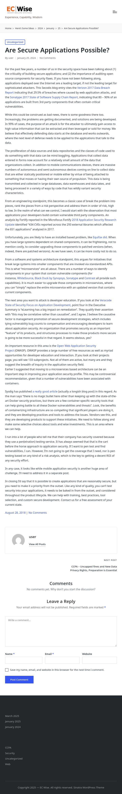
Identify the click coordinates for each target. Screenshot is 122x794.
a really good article (45, 391)
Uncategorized (15, 42)
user (32, 536)
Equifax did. (100, 237)
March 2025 (12, 716)
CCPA (8, 747)
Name (10, 654)
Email (49, 654)
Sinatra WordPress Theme (89, 787)
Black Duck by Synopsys (50, 278)
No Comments (48, 58)
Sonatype (72, 278)
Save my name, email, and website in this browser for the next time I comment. (57, 669)
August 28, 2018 (15, 513)
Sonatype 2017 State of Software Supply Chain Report (44, 97)
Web (7, 764)
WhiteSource (25, 278)
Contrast (89, 278)
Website (87, 654)
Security (10, 753)
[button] (37, 544)
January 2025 (13, 721)
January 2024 (13, 727)
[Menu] (115, 12)
